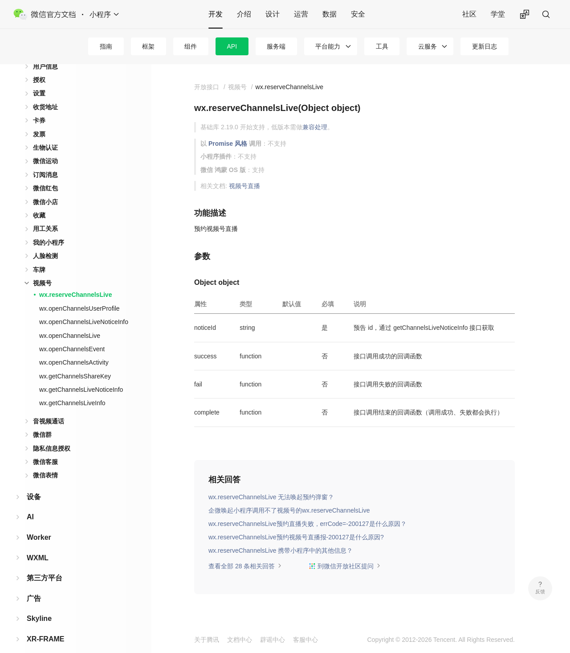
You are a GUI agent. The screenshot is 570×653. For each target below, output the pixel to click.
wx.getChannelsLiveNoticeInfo (81, 375)
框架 (148, 46)
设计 (272, 14)
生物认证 (45, 133)
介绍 (244, 14)
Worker (39, 523)
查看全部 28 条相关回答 (245, 566)
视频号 (42, 268)
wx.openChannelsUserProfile (79, 294)
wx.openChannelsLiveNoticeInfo (83, 307)
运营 (301, 14)
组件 (190, 46)
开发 (215, 14)
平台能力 (327, 46)
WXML (38, 543)
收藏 (39, 201)
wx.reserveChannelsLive (75, 280)
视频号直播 (244, 185)
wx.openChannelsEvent (72, 334)
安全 (358, 14)
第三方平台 (44, 563)
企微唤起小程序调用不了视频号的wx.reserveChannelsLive (289, 510)
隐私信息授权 (51, 434)
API (232, 46)
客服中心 (305, 639)
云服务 (427, 46)
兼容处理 (314, 127)
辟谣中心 (272, 639)
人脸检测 (45, 241)
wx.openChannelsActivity (74, 348)
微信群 (42, 420)
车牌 (39, 255)
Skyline (39, 604)
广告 (34, 584)
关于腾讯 (206, 639)
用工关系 (45, 214)
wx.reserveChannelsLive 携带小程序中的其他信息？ (280, 550)
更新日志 (484, 46)
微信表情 (45, 460)
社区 (469, 14)
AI (30, 502)
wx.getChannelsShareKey (75, 362)
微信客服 (45, 447)
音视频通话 (48, 407)
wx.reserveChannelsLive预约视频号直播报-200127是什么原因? (296, 537)
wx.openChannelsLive (69, 321)
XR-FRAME (45, 624)
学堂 (498, 14)
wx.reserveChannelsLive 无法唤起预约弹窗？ (271, 497)
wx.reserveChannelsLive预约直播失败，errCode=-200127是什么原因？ (307, 523)
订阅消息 (45, 160)
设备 (34, 482)
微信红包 (45, 173)
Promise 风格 (227, 143)
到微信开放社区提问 (345, 566)
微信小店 (45, 187)
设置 (39, 78)
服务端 (276, 46)
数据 (329, 14)
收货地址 (45, 92)
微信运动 (45, 146)
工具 (382, 46)
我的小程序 (48, 228)
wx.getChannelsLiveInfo (72, 388)
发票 (39, 119)
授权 (39, 65)
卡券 (39, 106)
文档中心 (239, 639)
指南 (106, 46)
